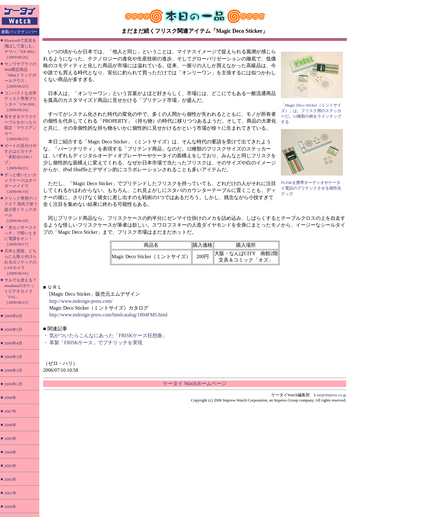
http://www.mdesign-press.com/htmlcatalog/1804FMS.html (108, 314)
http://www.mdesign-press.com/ (80, 301)
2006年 (10, 425)
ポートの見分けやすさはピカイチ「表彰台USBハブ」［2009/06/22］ (20, 156)
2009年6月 (13, 316)
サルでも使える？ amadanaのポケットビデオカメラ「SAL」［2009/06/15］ (20, 291)
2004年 (10, 452)
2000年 (10, 506)
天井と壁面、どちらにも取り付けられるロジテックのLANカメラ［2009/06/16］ (20, 262)
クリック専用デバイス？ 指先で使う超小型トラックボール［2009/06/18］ (20, 209)
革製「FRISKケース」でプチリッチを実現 (95, 342)
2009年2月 (13, 370)
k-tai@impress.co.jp (330, 395)
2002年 (10, 479)
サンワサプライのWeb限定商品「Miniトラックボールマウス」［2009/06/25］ (20, 75)
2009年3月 (13, 356)
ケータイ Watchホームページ (194, 383)
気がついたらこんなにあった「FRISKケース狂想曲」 (108, 335)
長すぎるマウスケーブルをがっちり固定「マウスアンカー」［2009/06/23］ (20, 127)
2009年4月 (13, 343)
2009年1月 (13, 384)
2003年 (10, 465)
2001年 (10, 493)
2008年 (10, 397)
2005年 (10, 438)
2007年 (10, 411)
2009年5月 (13, 329)
